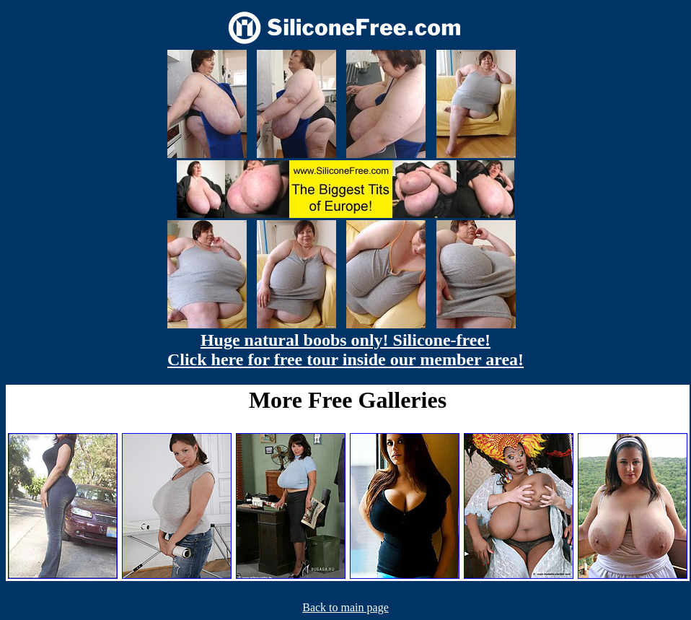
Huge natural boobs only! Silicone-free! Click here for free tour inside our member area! (345, 350)
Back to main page (345, 607)
